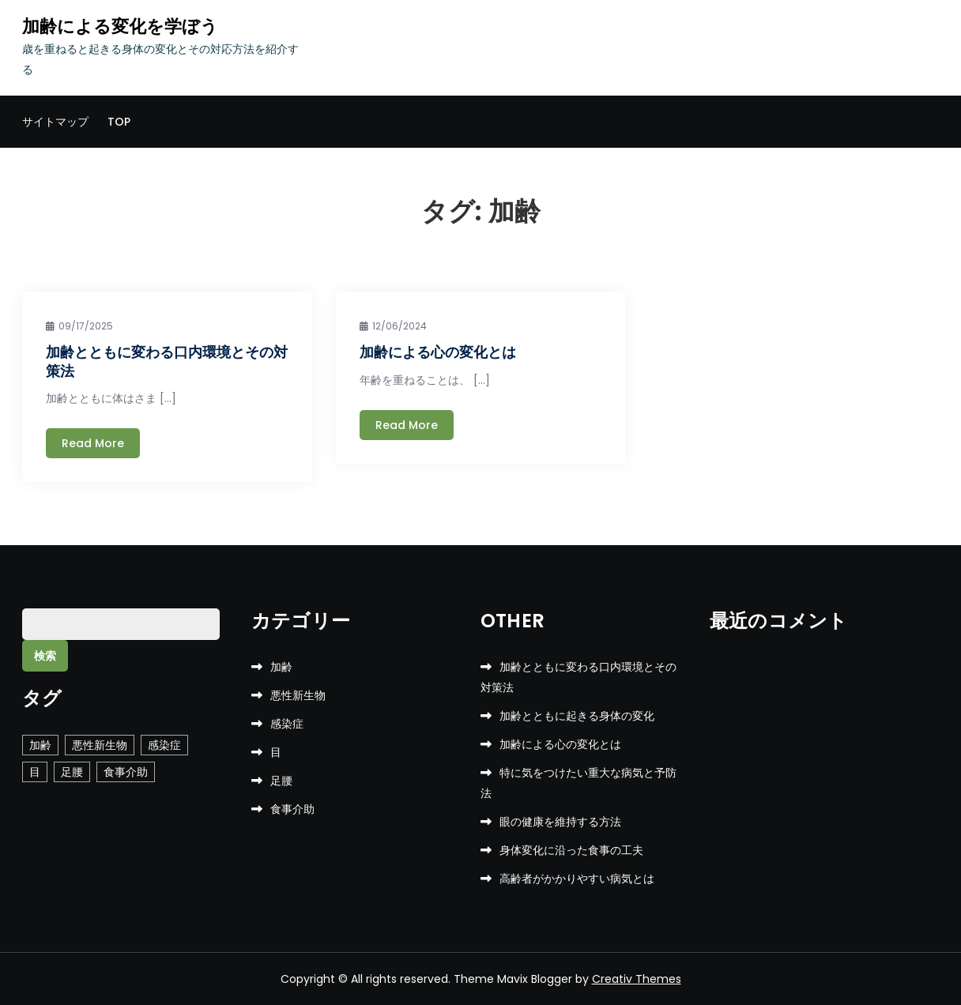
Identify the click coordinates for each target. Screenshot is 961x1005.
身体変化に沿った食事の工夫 (571, 850)
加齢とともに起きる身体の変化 (576, 716)
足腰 (281, 781)
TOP (118, 122)
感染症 (286, 724)
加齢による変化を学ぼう (120, 26)
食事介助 (292, 809)
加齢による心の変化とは (438, 352)
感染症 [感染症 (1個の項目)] (164, 745)
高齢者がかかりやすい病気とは (576, 878)
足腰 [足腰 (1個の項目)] (72, 772)
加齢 (281, 667)
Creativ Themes (636, 979)
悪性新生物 (298, 695)
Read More (93, 443)
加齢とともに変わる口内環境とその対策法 (167, 361)
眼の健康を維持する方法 (560, 822)
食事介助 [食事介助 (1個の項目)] (126, 772)
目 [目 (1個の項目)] (34, 772)
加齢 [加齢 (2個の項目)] (40, 745)
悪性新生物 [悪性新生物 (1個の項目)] (99, 745)
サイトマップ (55, 122)
